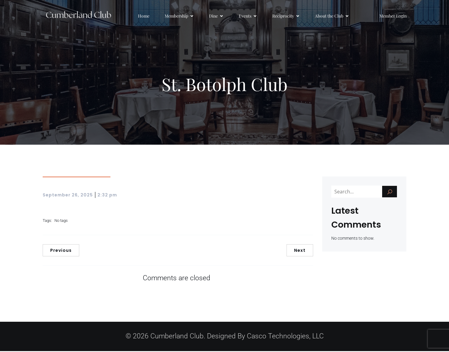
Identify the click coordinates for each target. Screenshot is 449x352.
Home (143, 16)
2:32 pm (107, 196)
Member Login (393, 16)
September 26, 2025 (68, 196)
